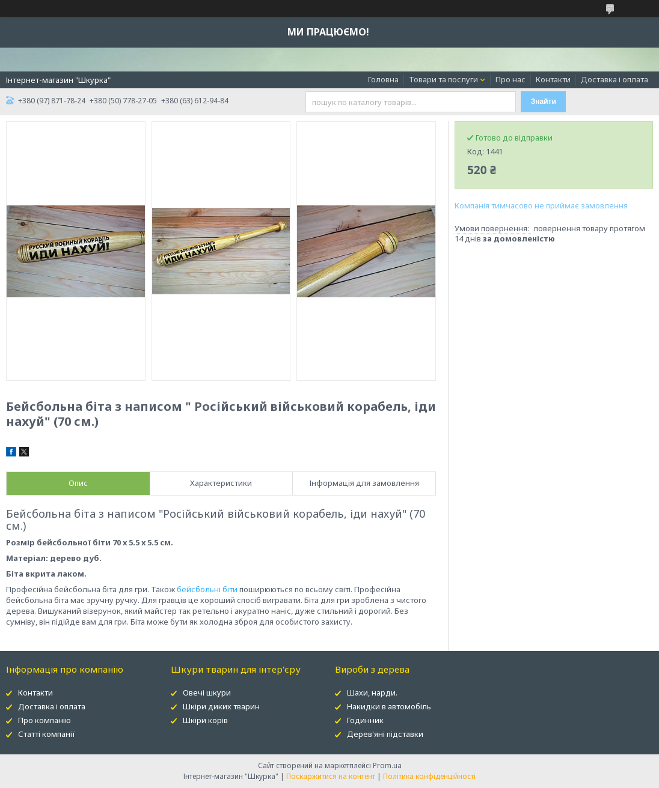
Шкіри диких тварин (221, 706)
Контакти (553, 79)
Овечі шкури (207, 692)
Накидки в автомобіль (389, 706)
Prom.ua (387, 765)
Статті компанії (46, 734)
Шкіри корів (205, 720)
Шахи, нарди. (372, 692)
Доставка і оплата (614, 79)
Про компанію (44, 720)
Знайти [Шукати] (543, 101)
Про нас (510, 79)
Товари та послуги (443, 79)
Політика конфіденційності (429, 776)
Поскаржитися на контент (330, 776)
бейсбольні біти (207, 589)
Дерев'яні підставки (385, 734)
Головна (383, 79)
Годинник (365, 720)
